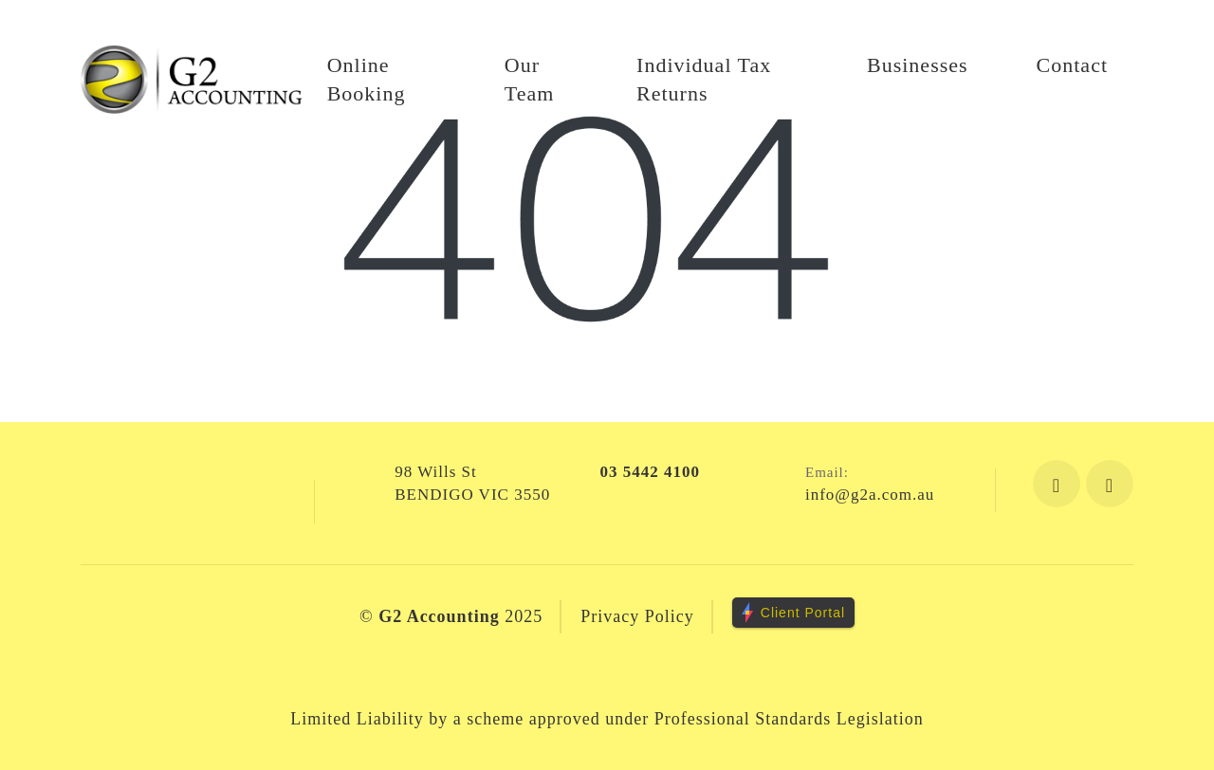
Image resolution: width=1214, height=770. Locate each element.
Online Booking (366, 79)
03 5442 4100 (650, 472)
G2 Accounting (439, 616)
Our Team (530, 79)
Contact (1072, 65)
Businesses (917, 65)
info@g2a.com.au (869, 495)
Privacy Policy (637, 616)
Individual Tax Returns (703, 79)
